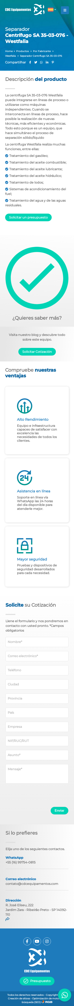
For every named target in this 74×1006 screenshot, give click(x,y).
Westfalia (10, 55)
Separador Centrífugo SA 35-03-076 (41, 55)
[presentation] (37, 795)
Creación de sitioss (19, 998)
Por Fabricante (42, 51)
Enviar (59, 810)
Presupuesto (37, 981)
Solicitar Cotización (37, 352)
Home (9, 51)
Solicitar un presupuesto (28, 217)
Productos (22, 51)
